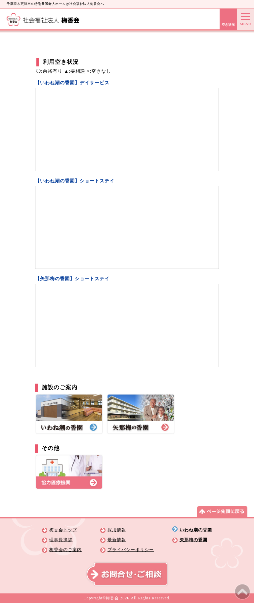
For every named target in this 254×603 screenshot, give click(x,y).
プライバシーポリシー (130, 549)
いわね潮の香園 (196, 530)
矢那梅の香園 (193, 540)
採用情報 (116, 530)
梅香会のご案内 (65, 549)
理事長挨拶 (60, 540)
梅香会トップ (63, 530)
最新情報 (116, 540)
